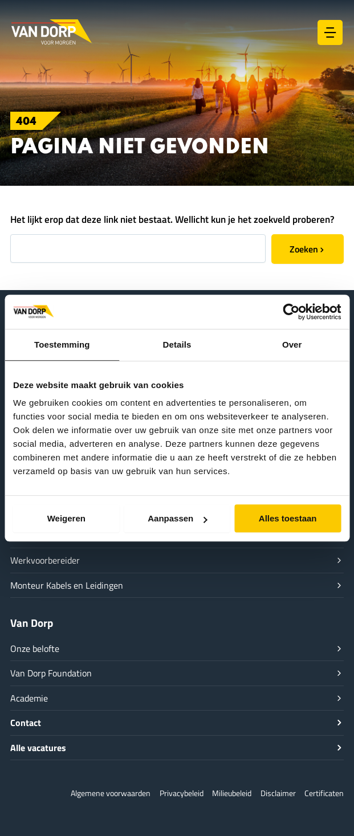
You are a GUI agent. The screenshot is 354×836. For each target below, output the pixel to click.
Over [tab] (292, 344)
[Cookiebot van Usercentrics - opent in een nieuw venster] (291, 311)
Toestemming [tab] (62, 344)
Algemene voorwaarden (110, 793)
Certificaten (324, 793)
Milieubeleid (231, 793)
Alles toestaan (288, 518)
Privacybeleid (182, 793)
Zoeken (304, 249)
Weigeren (66, 518)
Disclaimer (278, 793)
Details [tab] (177, 344)
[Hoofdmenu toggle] (330, 32)
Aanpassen (177, 518)
